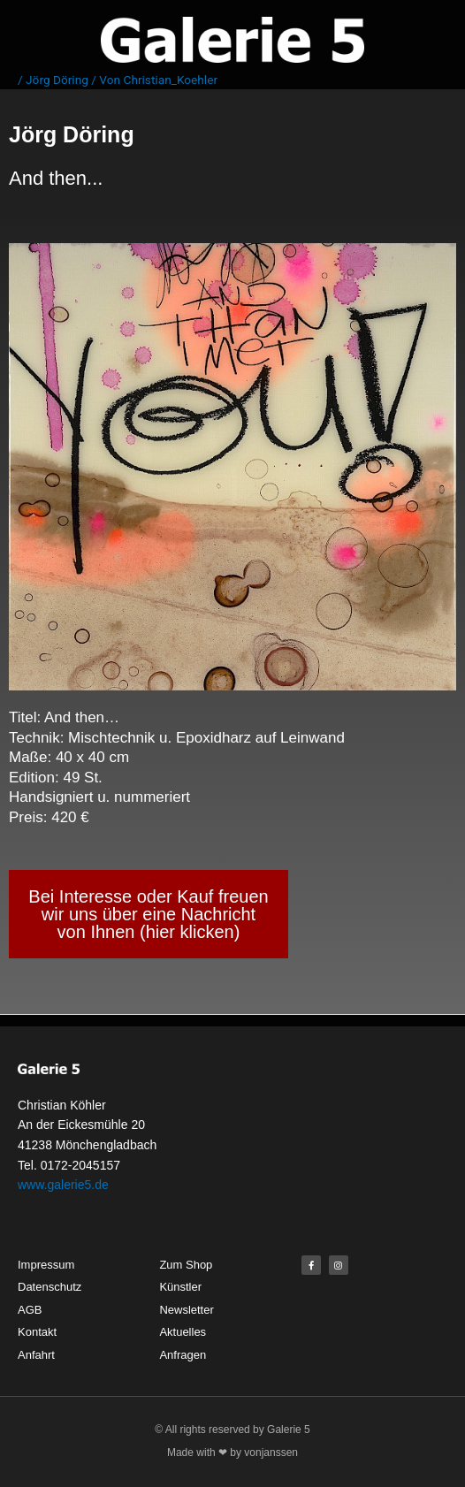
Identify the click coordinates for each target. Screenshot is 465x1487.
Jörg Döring (57, 79)
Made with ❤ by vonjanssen (232, 1452)
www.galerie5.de (63, 1185)
